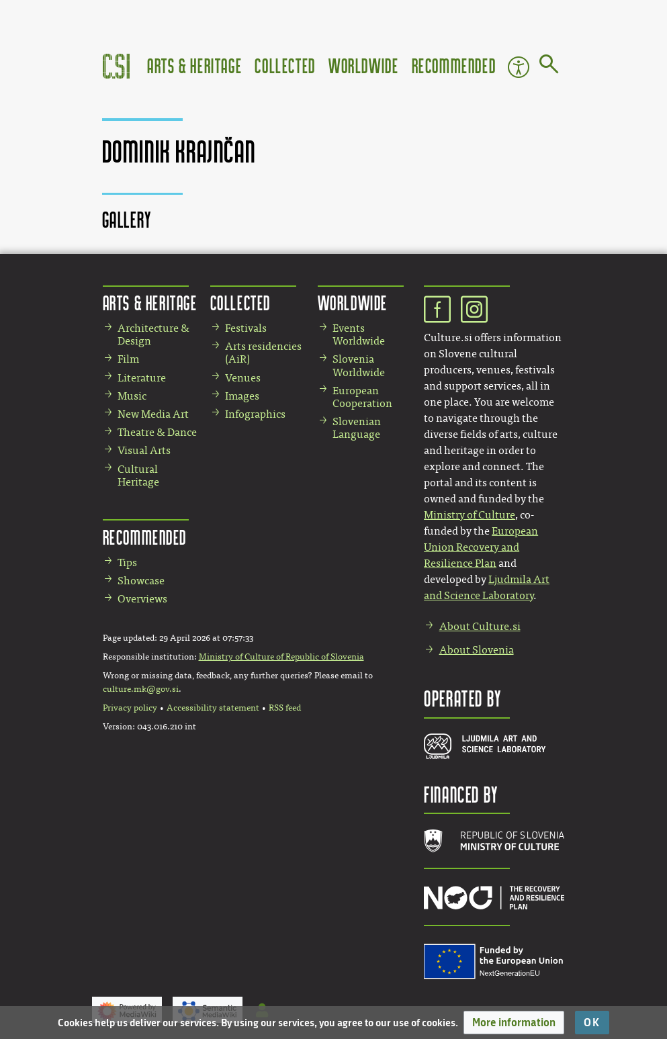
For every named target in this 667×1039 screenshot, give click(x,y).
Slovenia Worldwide (358, 365)
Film (128, 359)
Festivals (246, 328)
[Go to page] (549, 66)
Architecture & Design (153, 334)
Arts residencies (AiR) (263, 352)
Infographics (255, 414)
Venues (243, 377)
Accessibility (518, 67)
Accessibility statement (213, 708)
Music (132, 396)
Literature (142, 377)
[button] (513, 1022)
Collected (285, 65)
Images (242, 396)
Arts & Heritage (194, 65)
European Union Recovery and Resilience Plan (481, 547)
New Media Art (153, 414)
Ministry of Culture (469, 514)
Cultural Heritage (138, 475)
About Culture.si (480, 626)
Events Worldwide (358, 334)
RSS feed (285, 708)
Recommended (454, 65)
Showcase (141, 580)
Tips (127, 562)
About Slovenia (476, 649)
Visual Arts (144, 450)
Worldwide (363, 65)
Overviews (142, 598)
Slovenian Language (356, 428)
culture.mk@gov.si (141, 689)
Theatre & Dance (157, 432)
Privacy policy (130, 708)
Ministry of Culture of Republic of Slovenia (281, 656)
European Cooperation (362, 397)
